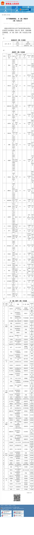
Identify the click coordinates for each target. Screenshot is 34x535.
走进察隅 (28, 11)
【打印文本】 (17, 24)
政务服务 (5, 11)
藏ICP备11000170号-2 (20, 508)
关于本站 (14, 505)
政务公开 (28, 8)
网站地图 (6, 505)
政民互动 (17, 11)
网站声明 (2, 505)
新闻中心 (17, 8)
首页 (6, 8)
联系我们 (10, 505)
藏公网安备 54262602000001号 (6, 508)
